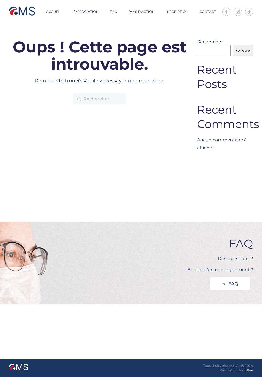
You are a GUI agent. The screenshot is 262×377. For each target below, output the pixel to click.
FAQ (113, 12)
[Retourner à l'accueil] (22, 12)
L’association (85, 12)
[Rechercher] (99, 98)
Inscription (177, 12)
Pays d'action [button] (141, 12)
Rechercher (210, 41)
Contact (208, 12)
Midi (242, 370)
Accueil (53, 12)
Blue (249, 370)
